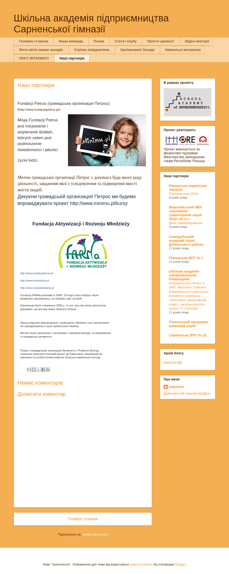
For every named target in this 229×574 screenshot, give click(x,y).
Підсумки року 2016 (183, 193)
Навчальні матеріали (183, 50)
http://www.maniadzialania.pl (37, 287)
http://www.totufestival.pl (34, 280)
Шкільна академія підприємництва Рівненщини (184, 275)
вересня (170, 362)
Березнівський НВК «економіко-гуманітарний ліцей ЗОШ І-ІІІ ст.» (185, 213)
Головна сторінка (33, 41)
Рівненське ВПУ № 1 (186, 258)
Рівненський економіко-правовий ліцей (189, 324)
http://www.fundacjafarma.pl (36, 273)
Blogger (180, 564)
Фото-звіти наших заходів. (41, 50)
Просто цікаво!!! (160, 41)
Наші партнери (71, 58)
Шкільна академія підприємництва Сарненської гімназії (91, 23)
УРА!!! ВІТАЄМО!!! (34, 58)
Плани (99, 41)
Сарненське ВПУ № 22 (187, 335)
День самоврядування (185, 223)
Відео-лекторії (197, 41)
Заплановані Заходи (137, 50)
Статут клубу (126, 41)
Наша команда (71, 41)
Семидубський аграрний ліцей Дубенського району (186, 240)
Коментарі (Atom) (95, 534)
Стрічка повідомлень (92, 50)
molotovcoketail (141, 564)
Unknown (176, 387)
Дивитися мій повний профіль (187, 393)
